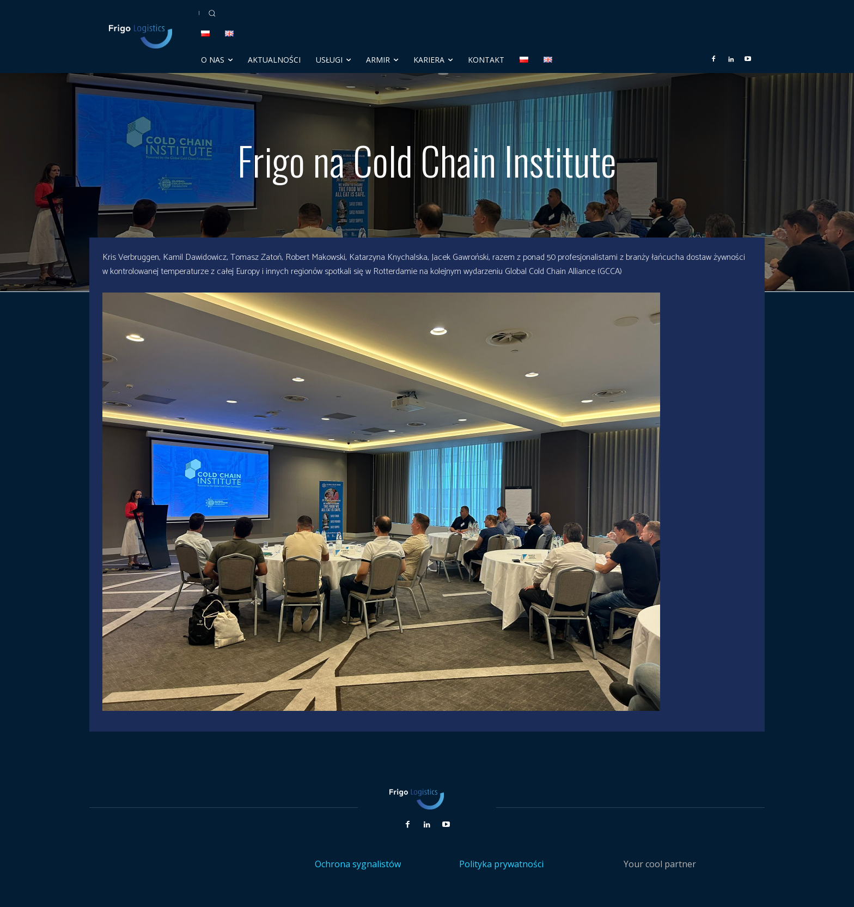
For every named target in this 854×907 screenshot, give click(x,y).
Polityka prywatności (501, 864)
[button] (211, 13)
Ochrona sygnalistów (358, 864)
